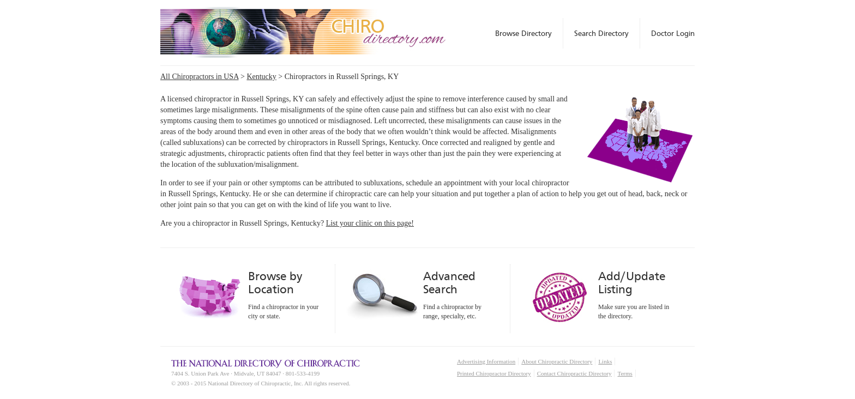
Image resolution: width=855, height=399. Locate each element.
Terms (624, 373)
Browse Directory (523, 33)
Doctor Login (673, 33)
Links (605, 361)
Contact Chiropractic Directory (574, 373)
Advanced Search (449, 282)
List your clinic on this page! (370, 223)
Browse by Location (275, 282)
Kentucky (261, 76)
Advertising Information (486, 361)
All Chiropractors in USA (199, 76)
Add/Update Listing (631, 282)
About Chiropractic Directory (556, 361)
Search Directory (601, 33)
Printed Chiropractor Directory (494, 373)
